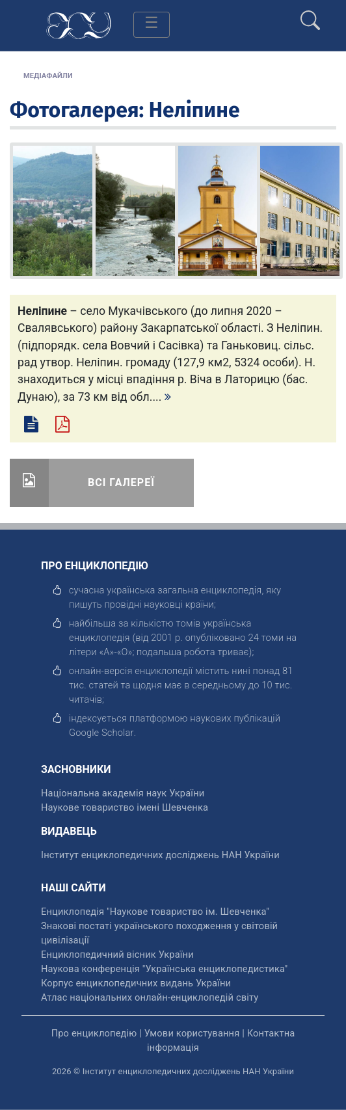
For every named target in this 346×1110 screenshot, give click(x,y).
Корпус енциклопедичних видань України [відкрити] (136, 983)
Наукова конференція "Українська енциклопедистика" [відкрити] (164, 969)
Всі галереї (121, 482)
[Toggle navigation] (151, 25)
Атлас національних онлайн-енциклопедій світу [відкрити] (149, 997)
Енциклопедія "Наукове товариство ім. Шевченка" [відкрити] (155, 911)
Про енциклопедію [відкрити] (94, 1033)
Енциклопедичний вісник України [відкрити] (117, 954)
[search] (310, 15)
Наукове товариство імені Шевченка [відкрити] (124, 807)
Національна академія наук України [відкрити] (122, 793)
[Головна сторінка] (79, 24)
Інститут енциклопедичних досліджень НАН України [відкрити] (160, 855)
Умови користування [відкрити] (192, 1033)
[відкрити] (101, 732)
